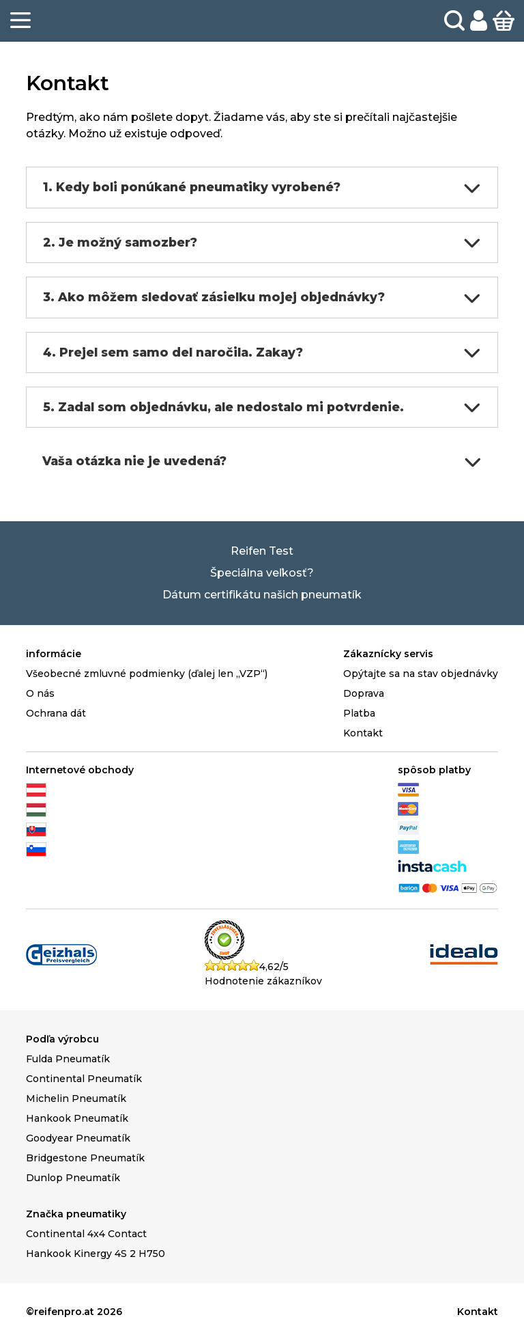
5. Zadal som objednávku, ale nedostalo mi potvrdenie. (261, 407)
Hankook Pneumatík (77, 1118)
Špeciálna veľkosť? (262, 572)
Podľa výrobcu (62, 1039)
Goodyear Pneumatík (78, 1138)
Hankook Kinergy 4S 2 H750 (95, 1253)
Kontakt (363, 733)
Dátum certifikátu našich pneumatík (262, 594)
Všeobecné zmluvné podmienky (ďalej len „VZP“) (146, 673)
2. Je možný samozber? (261, 242)
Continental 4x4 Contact (86, 1234)
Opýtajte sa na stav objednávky (420, 673)
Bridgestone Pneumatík (85, 1158)
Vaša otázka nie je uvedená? (261, 462)
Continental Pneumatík (84, 1079)
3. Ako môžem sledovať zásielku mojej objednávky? (261, 298)
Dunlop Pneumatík (73, 1178)
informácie (53, 654)
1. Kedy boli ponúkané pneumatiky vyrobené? (261, 188)
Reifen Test (262, 550)
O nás (40, 693)
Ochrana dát (56, 713)
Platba (359, 713)
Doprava (363, 693)
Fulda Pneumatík (68, 1059)
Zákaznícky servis (388, 654)
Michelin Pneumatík (76, 1098)
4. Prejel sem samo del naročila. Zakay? (261, 352)
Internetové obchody (80, 770)
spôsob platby (434, 770)
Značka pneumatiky (76, 1214)
